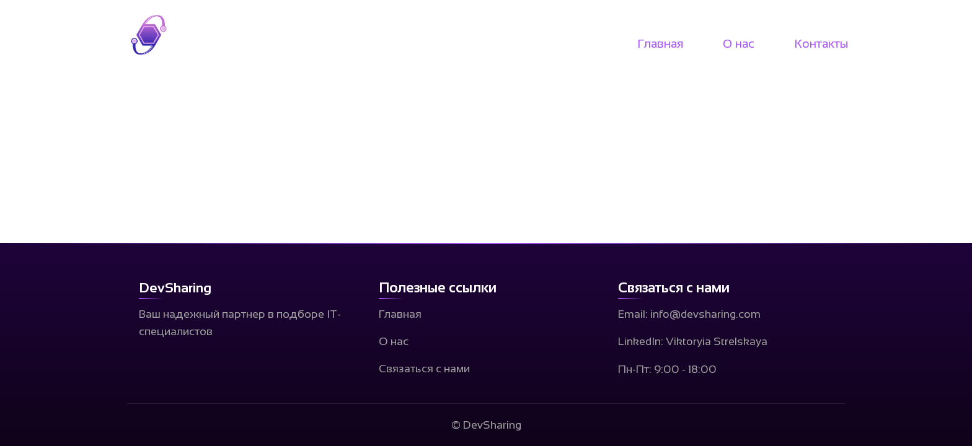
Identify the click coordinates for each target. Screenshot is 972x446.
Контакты (821, 43)
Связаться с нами (424, 368)
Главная (660, 43)
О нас (738, 43)
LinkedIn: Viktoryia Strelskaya (692, 341)
